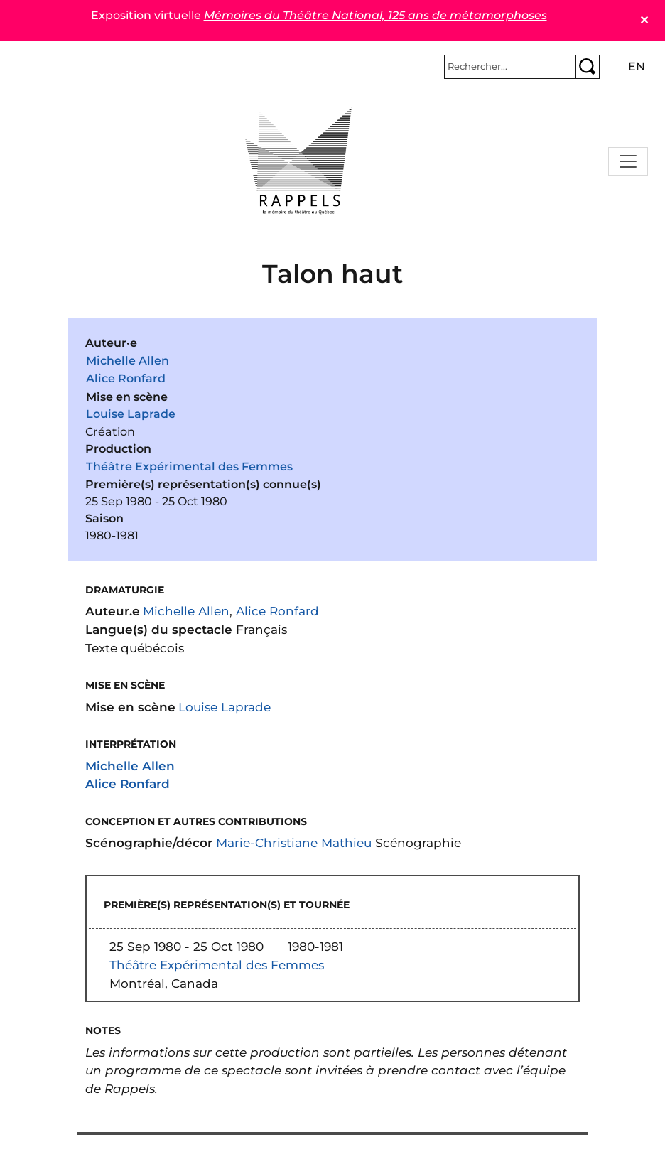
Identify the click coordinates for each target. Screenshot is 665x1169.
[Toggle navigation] (628, 161)
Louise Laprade (130, 414)
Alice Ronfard (126, 378)
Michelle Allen (127, 360)
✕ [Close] (644, 20)
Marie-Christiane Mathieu (294, 842)
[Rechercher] (510, 67)
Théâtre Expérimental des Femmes (189, 466)
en (636, 66)
